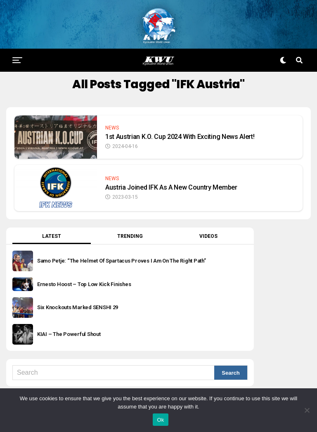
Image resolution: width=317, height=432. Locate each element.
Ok (160, 420)
